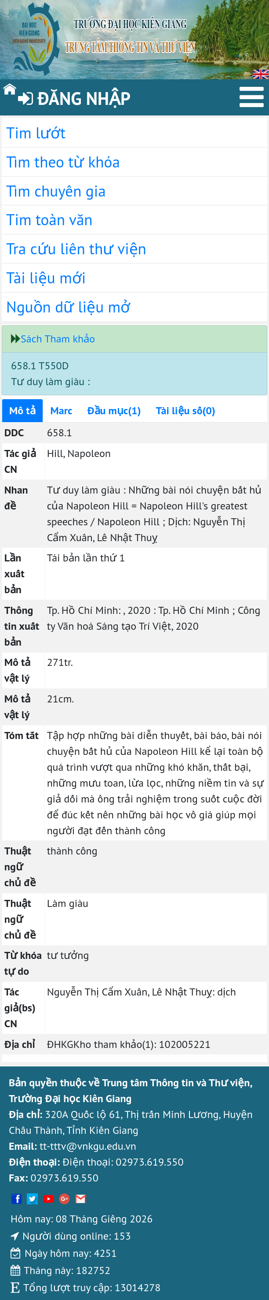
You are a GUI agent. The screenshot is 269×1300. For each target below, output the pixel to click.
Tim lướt (35, 133)
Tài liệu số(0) (185, 410)
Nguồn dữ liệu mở (68, 307)
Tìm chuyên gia (56, 191)
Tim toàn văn (49, 219)
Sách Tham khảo (58, 338)
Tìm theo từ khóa (63, 162)
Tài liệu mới (46, 277)
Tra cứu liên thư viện (76, 248)
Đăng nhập (74, 98)
